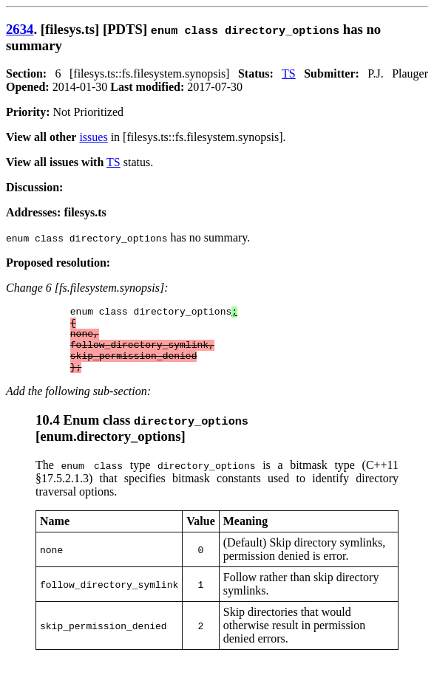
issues (93, 137)
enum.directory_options (110, 449)
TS (289, 73)
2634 (19, 29)
